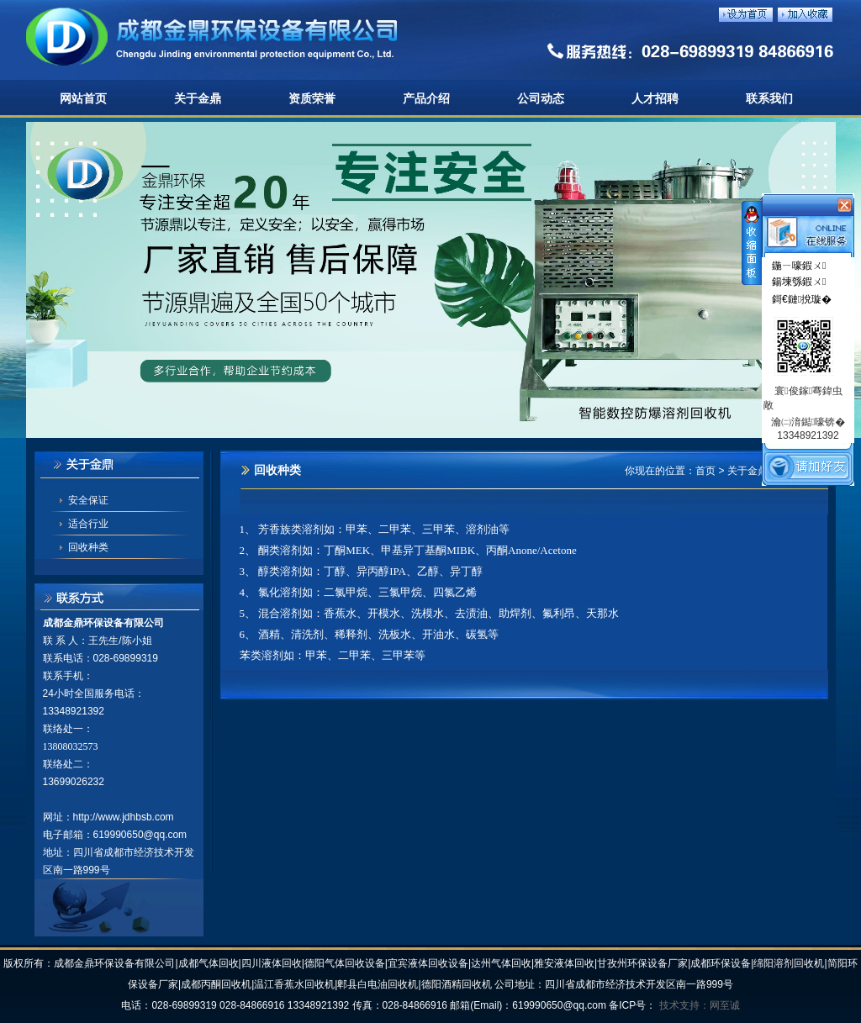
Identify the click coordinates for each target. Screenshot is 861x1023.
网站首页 (83, 98)
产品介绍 (426, 98)
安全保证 (88, 500)
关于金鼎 (197, 98)
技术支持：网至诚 (699, 1005)
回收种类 (88, 547)
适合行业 (88, 524)
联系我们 (769, 98)
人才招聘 (655, 98)
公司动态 (540, 98)
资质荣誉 (311, 98)
